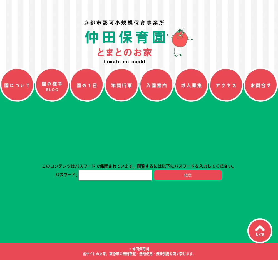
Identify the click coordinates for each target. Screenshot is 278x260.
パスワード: (103, 175)
